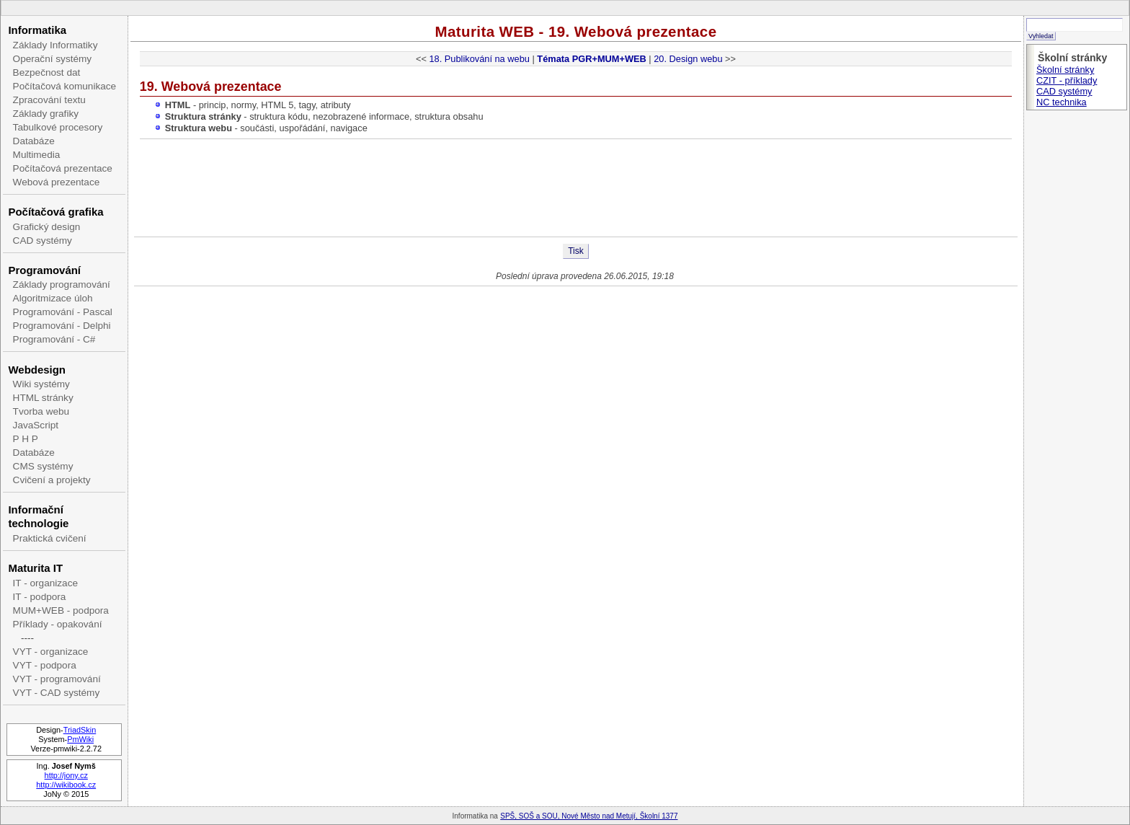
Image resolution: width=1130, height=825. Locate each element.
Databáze (34, 141)
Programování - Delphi (62, 325)
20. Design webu (688, 58)
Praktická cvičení (49, 538)
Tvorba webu (41, 411)
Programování (44, 270)
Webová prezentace (56, 182)
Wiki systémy (41, 384)
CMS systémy (43, 466)
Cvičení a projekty (52, 480)
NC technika (1061, 102)
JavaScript (35, 425)
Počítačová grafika (55, 212)
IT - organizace (45, 583)
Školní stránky (1065, 69)
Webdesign (36, 369)
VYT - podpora (44, 665)
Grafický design (47, 226)
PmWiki (80, 739)
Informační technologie (38, 516)
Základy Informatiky (55, 45)
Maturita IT (35, 568)
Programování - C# (54, 339)
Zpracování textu (49, 99)
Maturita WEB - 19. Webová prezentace (576, 31)
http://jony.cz (66, 775)
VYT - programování (57, 679)
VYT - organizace (51, 651)
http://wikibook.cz (66, 784)
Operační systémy (52, 58)
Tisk (576, 251)
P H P (25, 438)
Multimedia (37, 154)
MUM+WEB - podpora (61, 610)
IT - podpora (39, 596)
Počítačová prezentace (62, 168)
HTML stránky (43, 397)
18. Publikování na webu (479, 58)
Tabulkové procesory (58, 127)
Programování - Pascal (62, 311)
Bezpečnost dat (47, 72)
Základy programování (61, 284)
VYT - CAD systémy (56, 692)
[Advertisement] (575, 189)
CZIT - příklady (1066, 80)
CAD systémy (42, 240)
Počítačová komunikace (65, 86)
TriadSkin (80, 729)
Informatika (37, 30)
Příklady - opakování (57, 624)
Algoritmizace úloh (53, 298)
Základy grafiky (46, 113)
